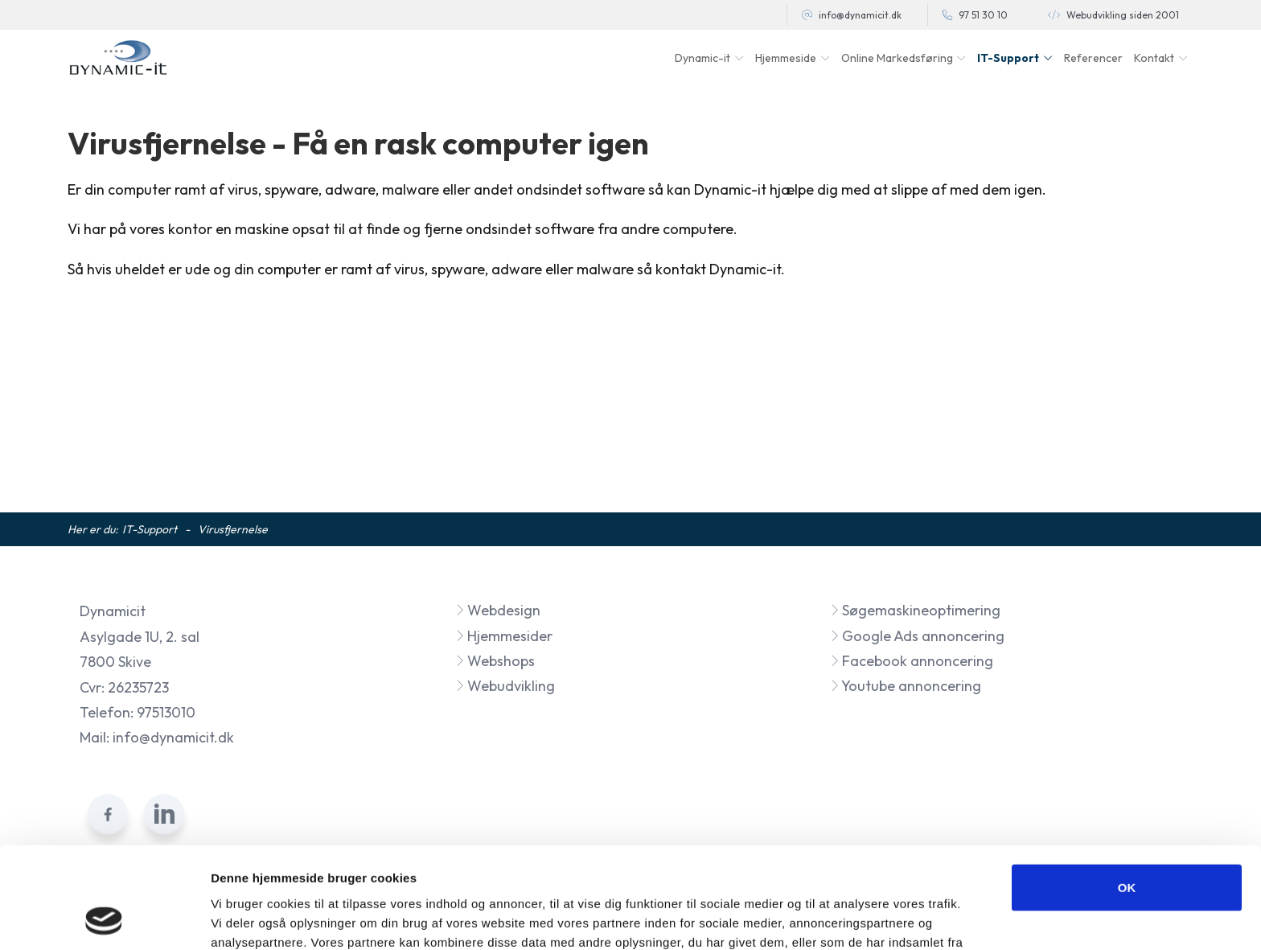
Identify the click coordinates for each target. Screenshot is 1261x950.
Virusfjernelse (233, 529)
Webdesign (497, 610)
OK (1127, 792)
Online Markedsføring (897, 58)
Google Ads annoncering (917, 636)
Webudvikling (505, 686)
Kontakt (1154, 58)
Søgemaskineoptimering (915, 610)
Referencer (1093, 58)
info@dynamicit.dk (860, 15)
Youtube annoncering (905, 686)
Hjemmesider (503, 636)
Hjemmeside (785, 58)
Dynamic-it (702, 58)
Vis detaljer (836, 918)
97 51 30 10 (983, 15)
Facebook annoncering (911, 661)
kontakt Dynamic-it (718, 269)
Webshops (495, 661)
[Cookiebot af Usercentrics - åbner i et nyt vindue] (104, 919)
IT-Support (1008, 58)
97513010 (166, 712)
